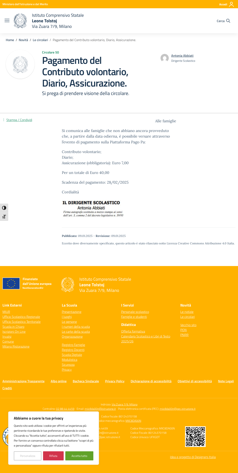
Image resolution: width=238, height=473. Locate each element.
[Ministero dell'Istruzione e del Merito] (25, 4)
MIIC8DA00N (133, 420)
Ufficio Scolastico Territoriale (21, 321)
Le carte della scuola (76, 331)
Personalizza (27, 456)
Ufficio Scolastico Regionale (21, 316)
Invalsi (6, 336)
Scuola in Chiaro (13, 326)
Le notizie (186, 311)
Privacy (67, 369)
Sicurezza (68, 364)
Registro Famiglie (73, 344)
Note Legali (226, 381)
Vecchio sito (188, 324)
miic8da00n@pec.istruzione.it (178, 408)
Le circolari (187, 316)
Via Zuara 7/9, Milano (124, 404)
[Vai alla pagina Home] (10, 39)
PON (183, 329)
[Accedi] (227, 4)
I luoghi (67, 316)
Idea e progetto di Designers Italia (193, 456)
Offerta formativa (133, 331)
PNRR (184, 334)
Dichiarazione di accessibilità (151, 381)
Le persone (69, 321)
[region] (53, 438)
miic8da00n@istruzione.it (100, 408)
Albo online (59, 381)
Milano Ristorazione (15, 346)
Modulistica (69, 359)
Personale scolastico (135, 311)
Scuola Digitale (72, 354)
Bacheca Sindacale (86, 381)
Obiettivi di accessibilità (195, 381)
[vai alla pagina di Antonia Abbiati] (182, 55)
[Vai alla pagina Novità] (23, 39)
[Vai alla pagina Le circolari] (40, 39)
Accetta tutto (79, 456)
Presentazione (71, 311)
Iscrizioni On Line (14, 331)
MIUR (6, 311)
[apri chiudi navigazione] (7, 20)
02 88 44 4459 (65, 408)
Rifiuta (53, 456)
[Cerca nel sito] (223, 21)
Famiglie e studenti (134, 316)
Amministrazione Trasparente (23, 381)
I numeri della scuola (76, 326)
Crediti (7, 388)
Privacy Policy (114, 381)
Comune (8, 341)
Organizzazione (72, 336)
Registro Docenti (73, 349)
